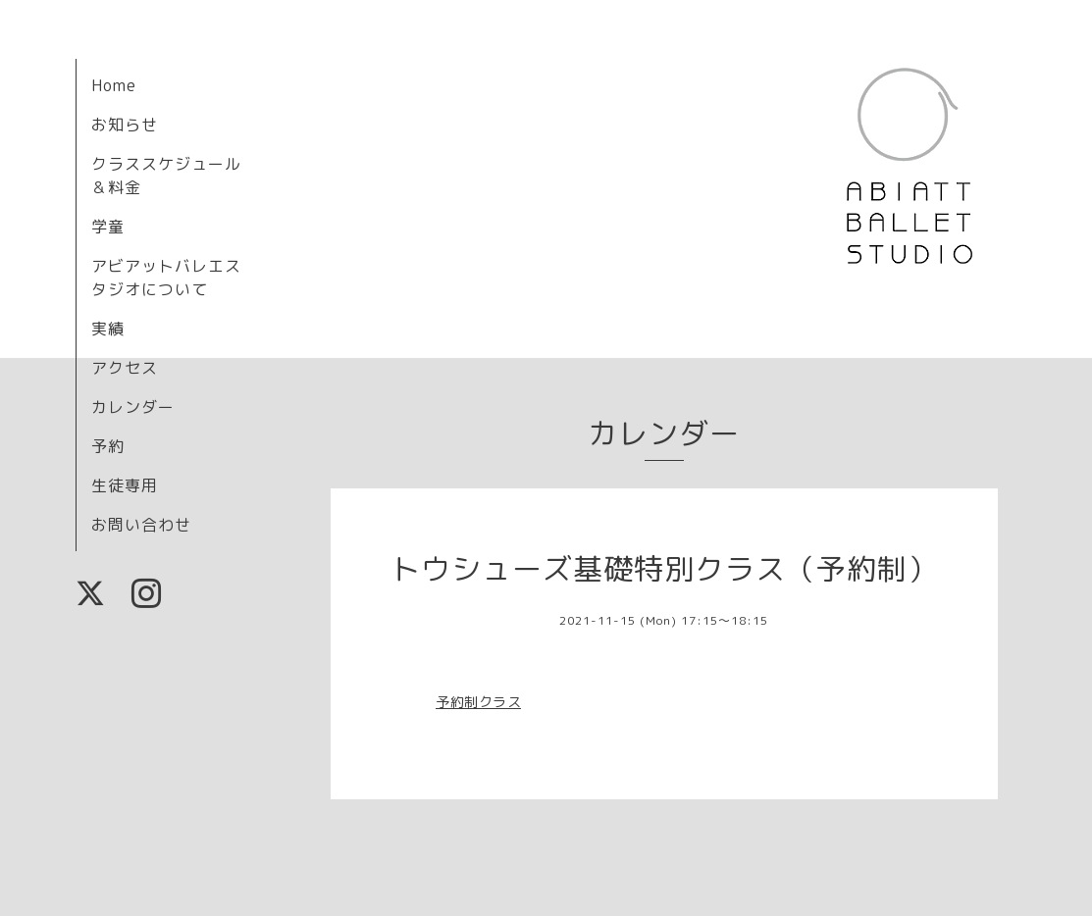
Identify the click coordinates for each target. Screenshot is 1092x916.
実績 (108, 328)
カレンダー (133, 407)
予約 (108, 446)
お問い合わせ (141, 524)
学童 (108, 226)
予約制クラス (478, 701)
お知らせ (124, 124)
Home (113, 85)
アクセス (124, 368)
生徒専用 (124, 485)
